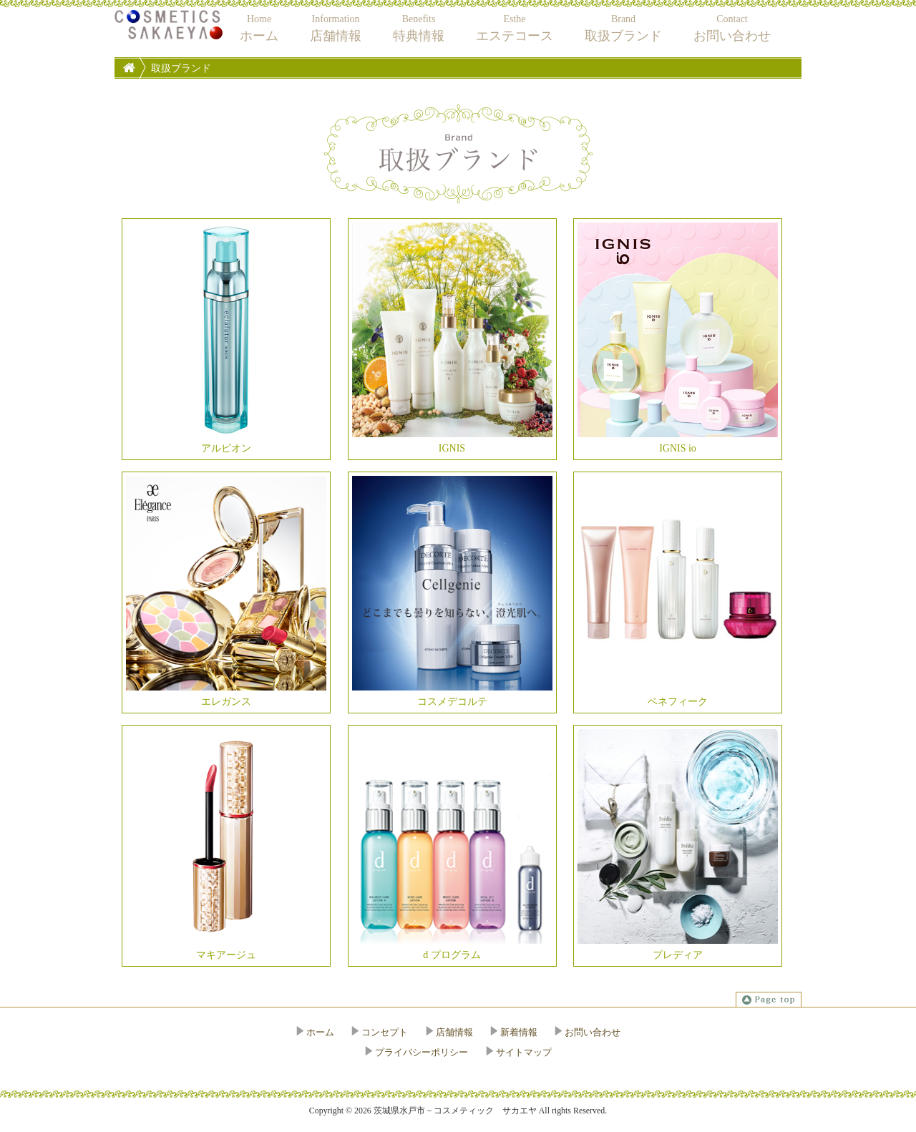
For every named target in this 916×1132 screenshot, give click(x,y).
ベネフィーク (678, 591)
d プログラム (452, 844)
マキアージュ (226, 844)
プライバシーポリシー (421, 1052)
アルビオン (226, 338)
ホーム (320, 1032)
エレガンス (226, 591)
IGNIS (452, 338)
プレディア (678, 844)
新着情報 (518, 1032)
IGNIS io (678, 338)
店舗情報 (454, 1032)
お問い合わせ (592, 1032)
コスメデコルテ (452, 591)
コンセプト (384, 1032)
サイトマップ (524, 1052)
